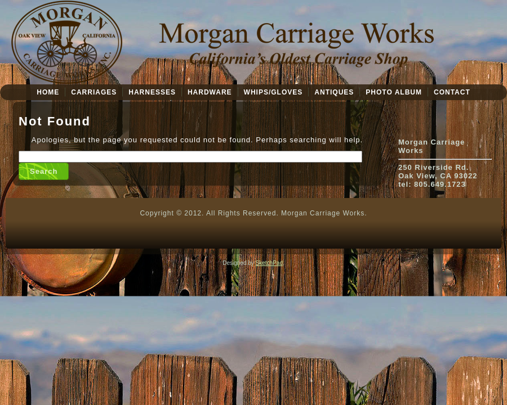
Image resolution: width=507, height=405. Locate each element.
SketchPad (269, 263)
